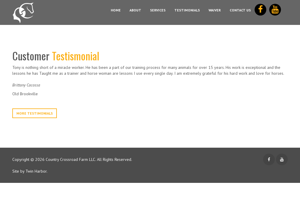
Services (158, 10)
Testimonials (187, 10)
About (135, 10)
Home (116, 10)
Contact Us (240, 10)
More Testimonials (34, 113)
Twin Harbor (36, 171)
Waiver (215, 10)
